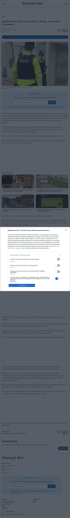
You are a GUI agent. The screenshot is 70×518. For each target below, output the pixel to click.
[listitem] (35, 255)
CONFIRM (21, 285)
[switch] (57, 259)
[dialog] (35, 259)
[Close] (66, 230)
